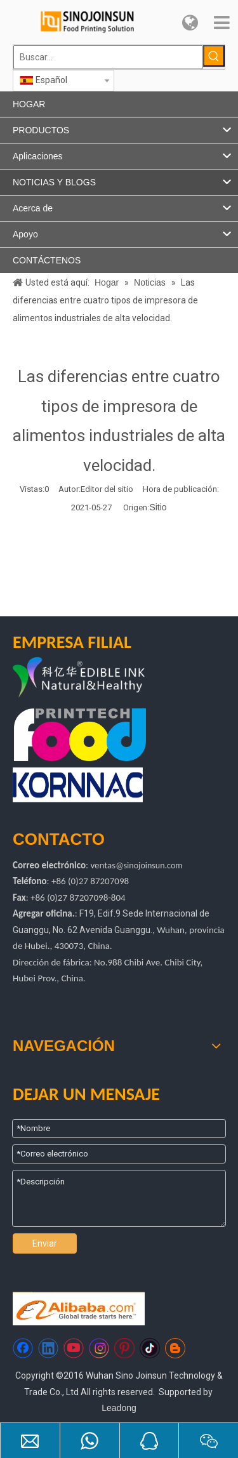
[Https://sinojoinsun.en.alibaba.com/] (79, 1308)
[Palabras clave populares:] (214, 56)
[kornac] (78, 784)
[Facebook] (23, 1348)
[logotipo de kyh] (103, 678)
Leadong (119, 1408)
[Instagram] (99, 1348)
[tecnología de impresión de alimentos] (80, 734)
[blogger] (175, 1348)
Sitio (157, 507)
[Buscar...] (108, 57)
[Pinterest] (124, 1348)
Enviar (44, 1243)
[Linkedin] (48, 1348)
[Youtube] (73, 1348)
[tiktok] (150, 1348)
